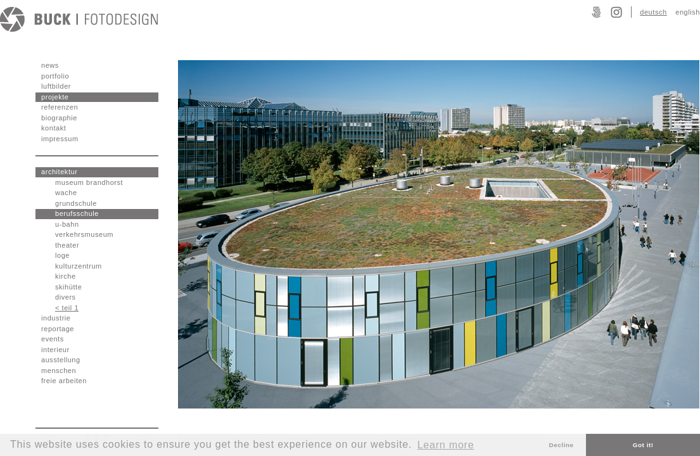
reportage (57, 328)
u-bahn (67, 224)
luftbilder (56, 86)
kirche (65, 276)
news (50, 65)
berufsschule (77, 213)
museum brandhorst (89, 182)
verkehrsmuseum (84, 234)
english (687, 12)
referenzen (59, 107)
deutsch (653, 12)
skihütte (68, 287)
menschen (58, 370)
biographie (59, 118)
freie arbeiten (64, 380)
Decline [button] (561, 444)
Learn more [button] (445, 445)
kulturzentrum (78, 266)
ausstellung (60, 360)
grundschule (76, 203)
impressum (60, 138)
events (52, 339)
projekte (55, 97)
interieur (55, 349)
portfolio (55, 76)
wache (66, 192)
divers (65, 297)
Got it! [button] (643, 444)
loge (62, 255)
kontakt (53, 128)
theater (67, 245)
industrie (56, 318)
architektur (59, 171)
